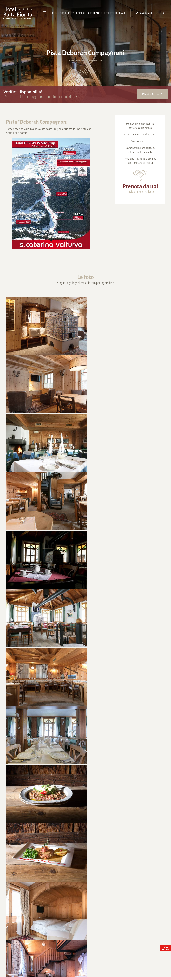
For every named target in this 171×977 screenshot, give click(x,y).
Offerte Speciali (114, 13)
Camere (81, 13)
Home (71, 60)
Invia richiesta (152, 94)
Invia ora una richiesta (141, 191)
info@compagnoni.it (85, 927)
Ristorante (95, 13)
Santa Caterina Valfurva (58, 952)
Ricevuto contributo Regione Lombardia (134, 967)
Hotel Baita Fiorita (62, 13)
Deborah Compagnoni (90, 952)
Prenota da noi (140, 186)
